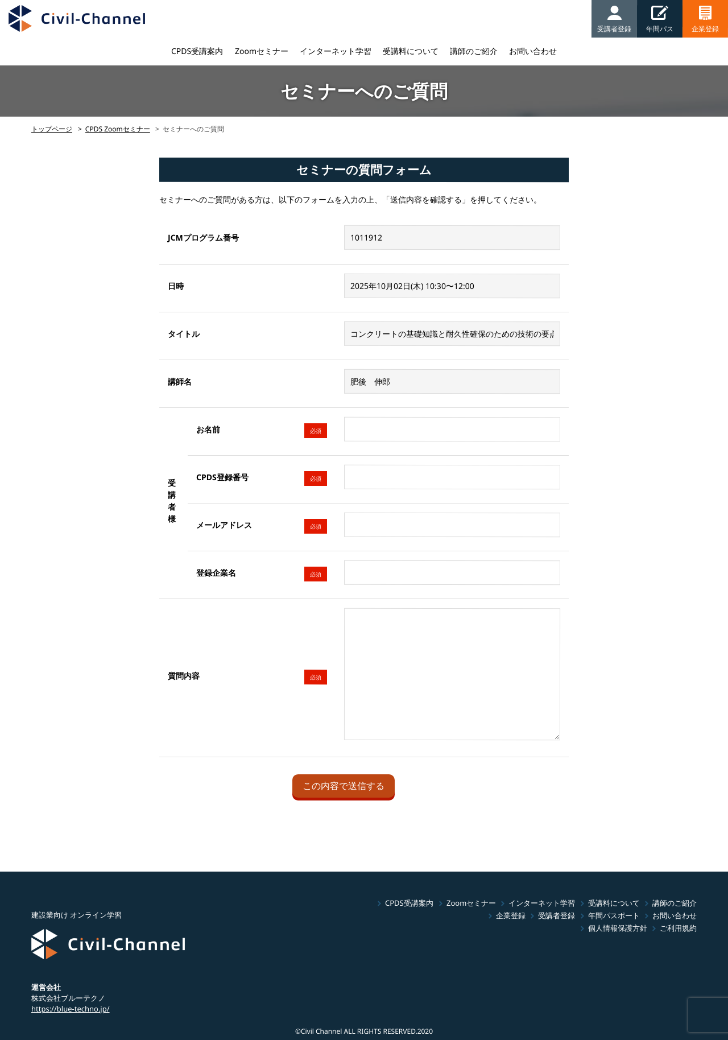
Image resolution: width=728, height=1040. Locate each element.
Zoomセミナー (261, 51)
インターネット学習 (335, 51)
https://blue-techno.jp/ (70, 1008)
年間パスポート (614, 915)
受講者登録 (556, 915)
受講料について (411, 51)
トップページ (51, 129)
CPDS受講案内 (197, 51)
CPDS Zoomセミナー (117, 129)
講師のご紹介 (474, 51)
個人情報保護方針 (617, 928)
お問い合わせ (533, 51)
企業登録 (511, 915)
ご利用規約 (678, 928)
